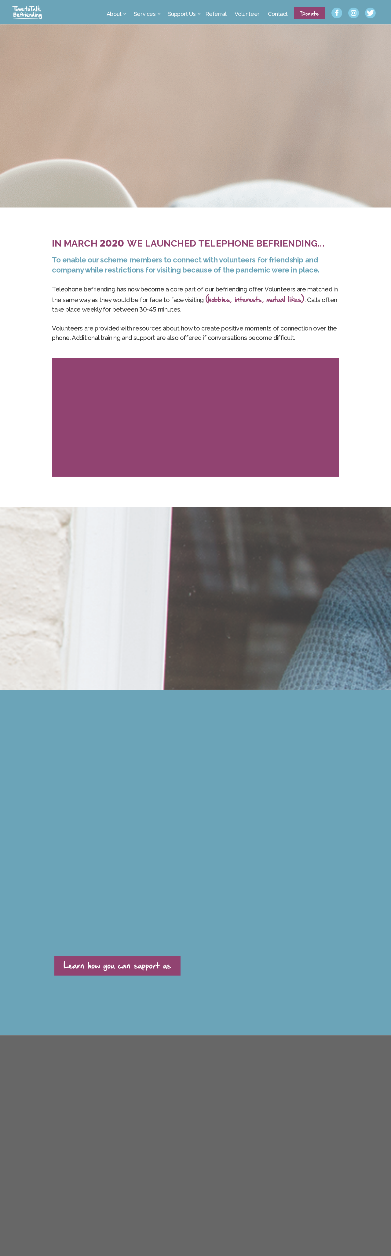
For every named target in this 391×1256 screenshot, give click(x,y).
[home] (27, 12)
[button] (115, 12)
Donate (310, 13)
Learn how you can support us (117, 964)
